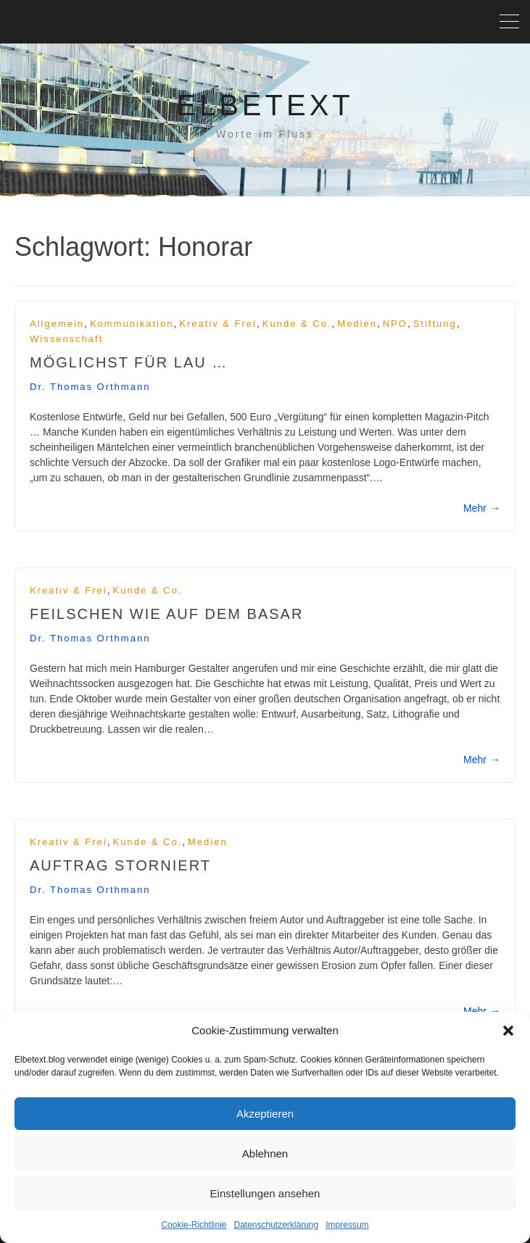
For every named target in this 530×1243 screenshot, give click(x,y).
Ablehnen (265, 1153)
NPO (395, 323)
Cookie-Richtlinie (193, 1225)
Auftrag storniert (120, 865)
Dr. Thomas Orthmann (90, 386)
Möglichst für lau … (129, 362)
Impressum (347, 1225)
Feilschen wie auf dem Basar (166, 614)
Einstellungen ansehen (265, 1193)
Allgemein (57, 323)
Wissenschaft (66, 338)
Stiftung (435, 323)
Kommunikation (132, 323)
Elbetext (265, 105)
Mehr (481, 508)
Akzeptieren (265, 1113)
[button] (508, 1030)
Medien (357, 323)
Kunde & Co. (297, 323)
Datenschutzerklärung (275, 1225)
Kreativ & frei (218, 323)
